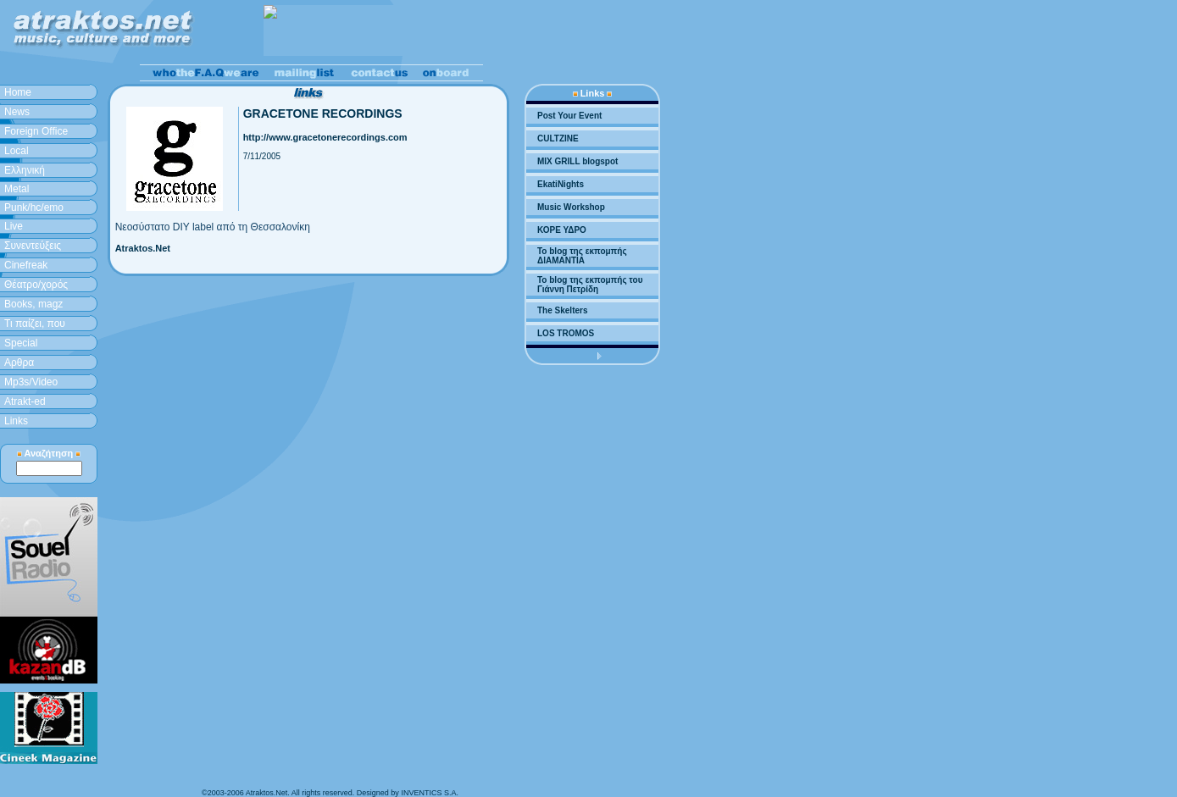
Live (13, 226)
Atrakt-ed (25, 401)
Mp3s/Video (31, 382)
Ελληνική (24, 170)
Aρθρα (19, 362)
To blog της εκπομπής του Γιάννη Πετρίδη (589, 284)
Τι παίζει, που (34, 323)
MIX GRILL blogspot (577, 161)
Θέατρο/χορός (36, 285)
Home (17, 92)
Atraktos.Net (142, 248)
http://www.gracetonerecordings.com (325, 137)
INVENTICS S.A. (429, 793)
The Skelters (562, 310)
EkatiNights (560, 184)
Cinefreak (25, 265)
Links (16, 421)
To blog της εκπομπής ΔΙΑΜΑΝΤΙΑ (582, 255)
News (17, 112)
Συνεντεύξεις (32, 246)
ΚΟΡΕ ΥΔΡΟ (561, 230)
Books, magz (33, 304)
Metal (16, 189)
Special (20, 343)
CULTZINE (558, 138)
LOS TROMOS (565, 333)
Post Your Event (569, 115)
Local (16, 151)
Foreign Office (36, 131)
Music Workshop (571, 207)
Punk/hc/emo (34, 207)
